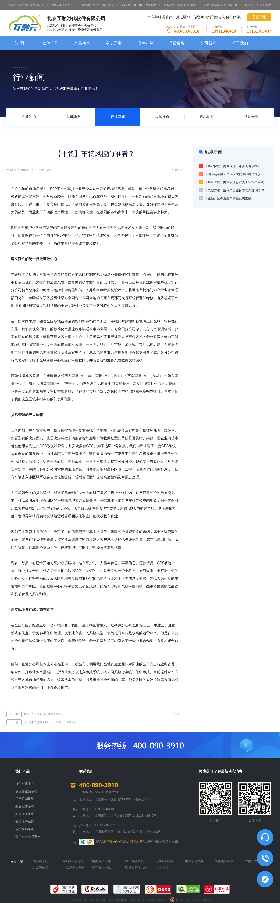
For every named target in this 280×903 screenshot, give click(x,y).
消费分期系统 (24, 799)
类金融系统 (40, 861)
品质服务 (177, 43)
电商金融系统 (165, 861)
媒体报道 (162, 117)
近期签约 (29, 117)
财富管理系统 (194, 861)
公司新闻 (208, 43)
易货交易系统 (24, 829)
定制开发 (114, 43)
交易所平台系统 (73, 861)
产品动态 (82, 43)
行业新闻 (118, 117)
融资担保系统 (24, 814)
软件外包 (145, 43)
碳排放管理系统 (136, 867)
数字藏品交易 (101, 867)
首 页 (19, 43)
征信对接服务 (24, 783)
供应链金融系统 (26, 791)
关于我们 (240, 43)
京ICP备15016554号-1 (155, 900)
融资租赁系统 (24, 806)
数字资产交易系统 (27, 836)
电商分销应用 (101, 861)
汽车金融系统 (134, 861)
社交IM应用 (164, 867)
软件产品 (50, 43)
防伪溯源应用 (224, 861)
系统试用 (259, 17)
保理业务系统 (24, 821)
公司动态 (73, 117)
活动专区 (251, 117)
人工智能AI (40, 867)
